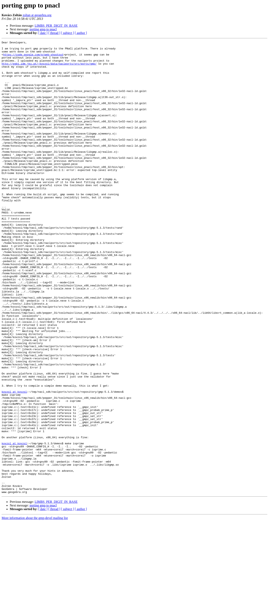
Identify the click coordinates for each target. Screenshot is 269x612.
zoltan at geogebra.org (37, 15)
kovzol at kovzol (14, 462)
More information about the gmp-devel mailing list (35, 608)
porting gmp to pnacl (43, 29)
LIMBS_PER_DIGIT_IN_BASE (56, 25)
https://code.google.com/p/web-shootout (33, 57)
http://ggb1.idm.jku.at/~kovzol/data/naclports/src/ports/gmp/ (49, 68)
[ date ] (42, 33)
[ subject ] (67, 33)
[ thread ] (54, 33)
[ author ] (81, 33)
